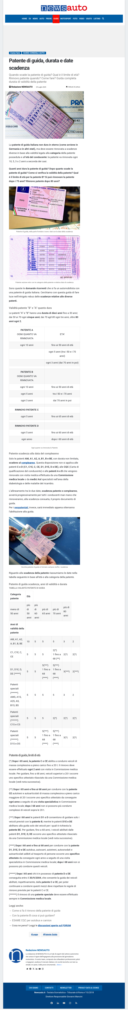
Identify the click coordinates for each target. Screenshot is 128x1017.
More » (59, 965)
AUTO (42, 19)
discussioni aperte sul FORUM (54, 925)
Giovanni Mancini (74, 996)
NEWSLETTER (65, 988)
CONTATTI (49, 988)
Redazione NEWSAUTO (22, 87)
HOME (24, 19)
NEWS (35, 19)
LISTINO (97, 19)
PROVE (49, 19)
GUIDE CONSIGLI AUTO (34, 53)
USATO (89, 19)
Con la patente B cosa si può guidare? (33, 915)
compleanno (28, 462)
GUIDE (56, 19)
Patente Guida (50, 934)
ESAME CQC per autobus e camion (31, 920)
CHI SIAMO (33, 988)
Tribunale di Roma (75, 992)
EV (30, 19)
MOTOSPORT (65, 19)
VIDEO (81, 19)
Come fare (15, 53)
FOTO (75, 19)
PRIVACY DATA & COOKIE (88, 988)
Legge (35, 934)
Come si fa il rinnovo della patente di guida (36, 910)
